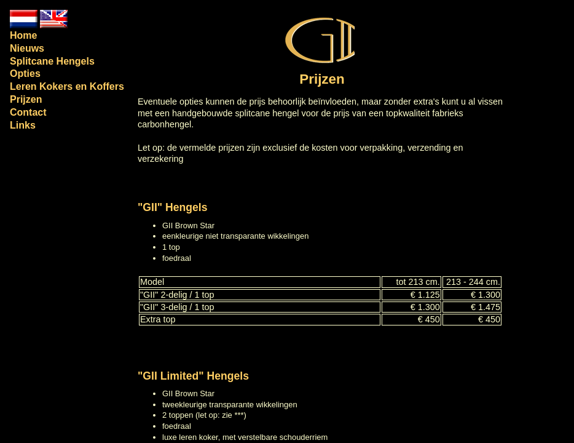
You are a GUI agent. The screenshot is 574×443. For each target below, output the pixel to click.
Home (23, 35)
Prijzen (26, 99)
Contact (28, 112)
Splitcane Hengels (52, 61)
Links (23, 125)
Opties (25, 73)
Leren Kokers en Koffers (67, 86)
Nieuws (27, 48)
